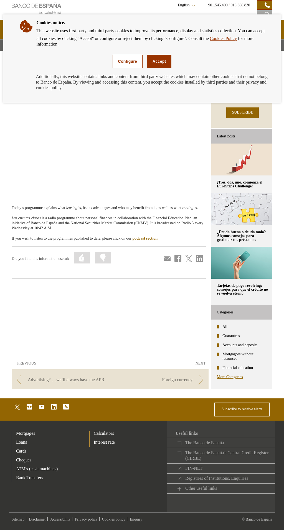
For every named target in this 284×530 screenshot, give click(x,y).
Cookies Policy (223, 38)
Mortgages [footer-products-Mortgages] (25, 433)
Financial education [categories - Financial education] (237, 368)
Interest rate (104, 442)
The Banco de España (204, 442)
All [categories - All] (224, 327)
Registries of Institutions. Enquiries (216, 478)
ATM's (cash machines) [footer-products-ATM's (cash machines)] (37, 468)
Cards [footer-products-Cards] (21, 451)
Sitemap (18, 519)
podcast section (145, 238)
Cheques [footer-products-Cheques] (23, 460)
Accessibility (60, 519)
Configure (127, 61)
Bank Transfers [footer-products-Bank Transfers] (29, 477)
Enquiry (136, 519)
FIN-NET (193, 468)
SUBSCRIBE (242, 112)
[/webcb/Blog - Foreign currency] (160, 380)
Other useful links (201, 488)
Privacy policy (86, 519)
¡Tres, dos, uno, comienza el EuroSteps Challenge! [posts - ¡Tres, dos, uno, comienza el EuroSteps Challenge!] (239, 184)
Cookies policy (113, 519)
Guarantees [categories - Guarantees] (231, 336)
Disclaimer (37, 519)
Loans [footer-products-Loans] (21, 442)
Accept (159, 61)
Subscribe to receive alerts (242, 409)
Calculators (104, 433)
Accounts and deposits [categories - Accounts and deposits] (239, 345)
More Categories (230, 377)
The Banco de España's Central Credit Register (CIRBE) (227, 455)
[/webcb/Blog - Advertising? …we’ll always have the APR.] (60, 380)
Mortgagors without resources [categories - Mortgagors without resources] (237, 356)
